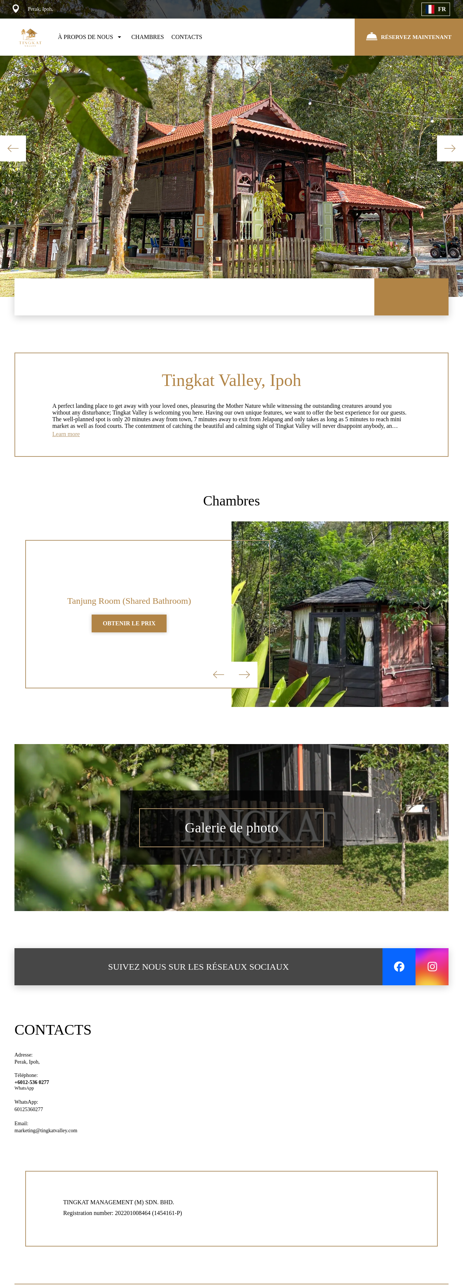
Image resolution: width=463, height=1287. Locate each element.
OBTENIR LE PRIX (129, 627)
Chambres (231, 503)
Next (450, 148)
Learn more (66, 436)
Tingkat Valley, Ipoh (231, 380)
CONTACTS (186, 37)
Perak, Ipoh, (27, 1066)
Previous (13, 148)
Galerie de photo (231, 831)
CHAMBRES (147, 37)
